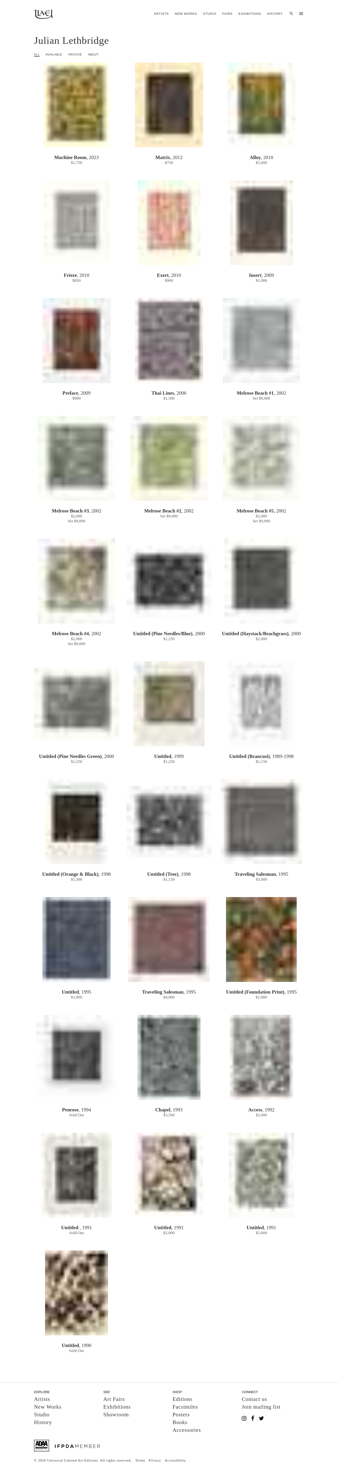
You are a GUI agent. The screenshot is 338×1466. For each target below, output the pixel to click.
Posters (181, 1415)
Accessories (187, 1430)
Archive (75, 54)
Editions (182, 1399)
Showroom (116, 1415)
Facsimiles (185, 1407)
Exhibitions (249, 13)
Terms (140, 1460)
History (275, 13)
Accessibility (175, 1460)
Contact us (254, 1399)
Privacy (155, 1460)
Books (180, 1422)
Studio (209, 13)
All (37, 54)
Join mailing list (261, 1407)
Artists (161, 13)
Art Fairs (114, 1399)
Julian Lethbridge (71, 40)
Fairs (227, 13)
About (93, 54)
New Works (186, 13)
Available (54, 54)
